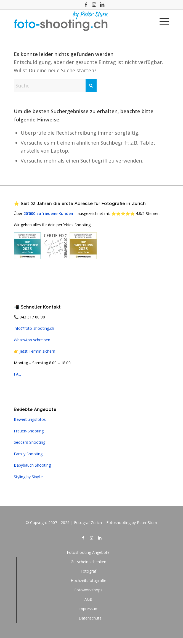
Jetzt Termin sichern (37, 351)
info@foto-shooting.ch (34, 328)
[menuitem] (161, 21)
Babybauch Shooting (32, 465)
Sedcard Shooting (29, 442)
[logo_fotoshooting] (76, 21)
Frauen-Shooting (29, 431)
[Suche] (55, 85)
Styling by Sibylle (28, 476)
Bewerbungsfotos (30, 419)
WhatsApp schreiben (32, 339)
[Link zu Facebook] (86, 4)
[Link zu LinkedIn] (102, 4)
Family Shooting (28, 453)
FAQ (18, 374)
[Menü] (161, 21)
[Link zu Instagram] (94, 4)
